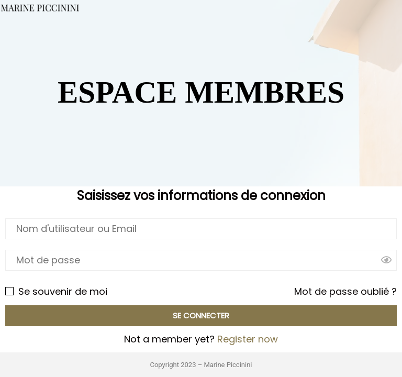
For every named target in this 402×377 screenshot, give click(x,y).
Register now (247, 339)
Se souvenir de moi (56, 291)
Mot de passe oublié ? (345, 291)
